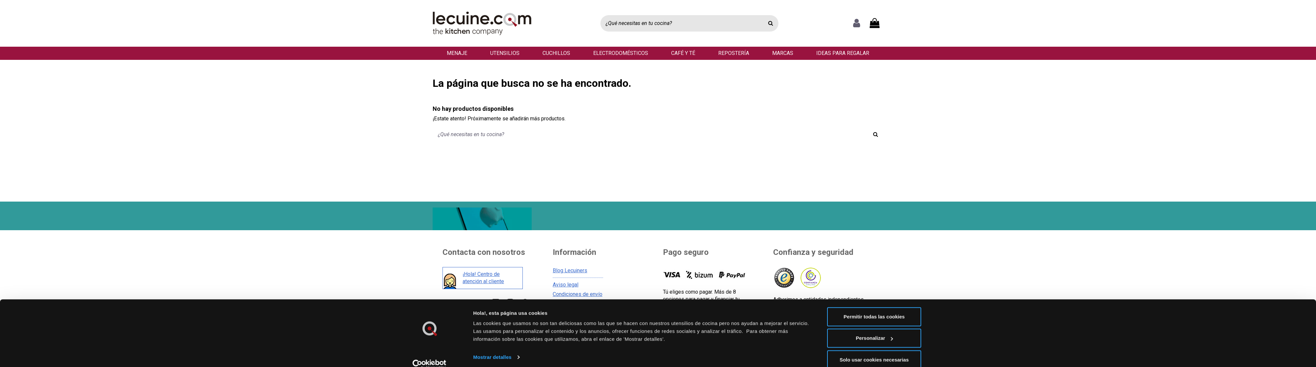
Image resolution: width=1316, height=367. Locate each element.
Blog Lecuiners (570, 271)
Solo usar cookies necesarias (874, 349)
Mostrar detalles (492, 347)
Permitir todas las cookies (874, 306)
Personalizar (874, 328)
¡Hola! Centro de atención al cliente (483, 278)
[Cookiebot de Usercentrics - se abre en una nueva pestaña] (429, 354)
